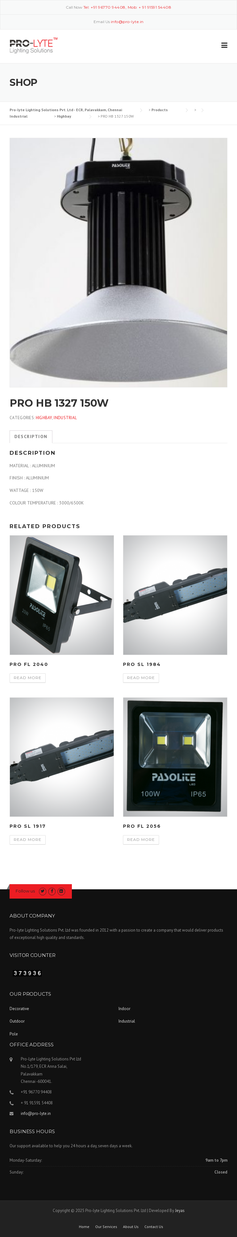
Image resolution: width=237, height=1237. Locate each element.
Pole (14, 1034)
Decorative (19, 1008)
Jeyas (180, 1210)
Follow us (25, 890)
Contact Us (153, 1227)
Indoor (124, 1008)
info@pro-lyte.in (36, 1113)
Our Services (106, 1227)
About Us (131, 1227)
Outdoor (17, 1021)
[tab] (31, 436)
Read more (28, 677)
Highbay (44, 417)
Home (84, 1227)
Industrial (65, 417)
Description (31, 436)
